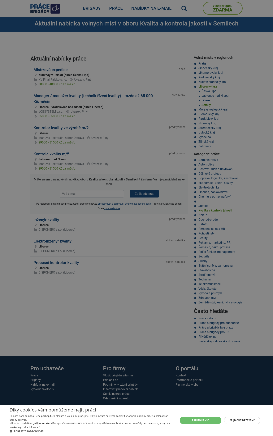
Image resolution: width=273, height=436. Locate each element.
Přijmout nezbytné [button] (242, 420)
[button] (91, 431)
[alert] (136, 218)
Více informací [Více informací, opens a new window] (32, 427)
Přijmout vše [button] (200, 420)
